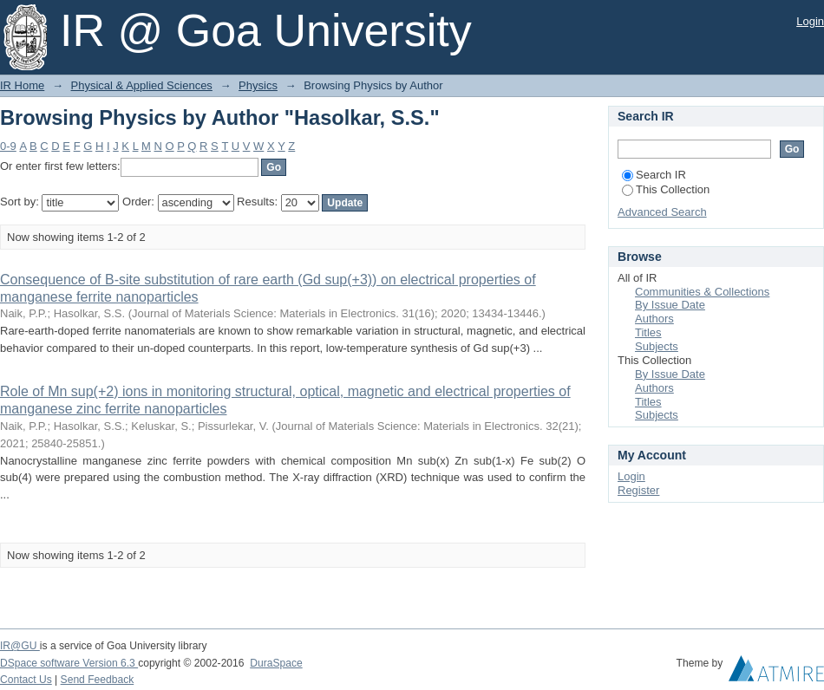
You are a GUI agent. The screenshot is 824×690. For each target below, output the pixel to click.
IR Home (22, 85)
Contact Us (26, 680)
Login (810, 21)
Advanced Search (662, 211)
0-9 (8, 146)
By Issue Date (670, 304)
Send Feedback (97, 680)
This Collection (666, 189)
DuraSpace (276, 663)
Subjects (656, 346)
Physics (258, 85)
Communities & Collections (702, 291)
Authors (654, 318)
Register (638, 490)
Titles (648, 332)
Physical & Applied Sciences (142, 85)
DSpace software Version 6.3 (69, 663)
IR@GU (20, 646)
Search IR (654, 174)
